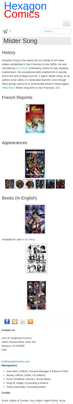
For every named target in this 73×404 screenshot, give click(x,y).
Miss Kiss (8, 87)
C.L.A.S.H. (22, 68)
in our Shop (28, 239)
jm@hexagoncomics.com (16, 361)
